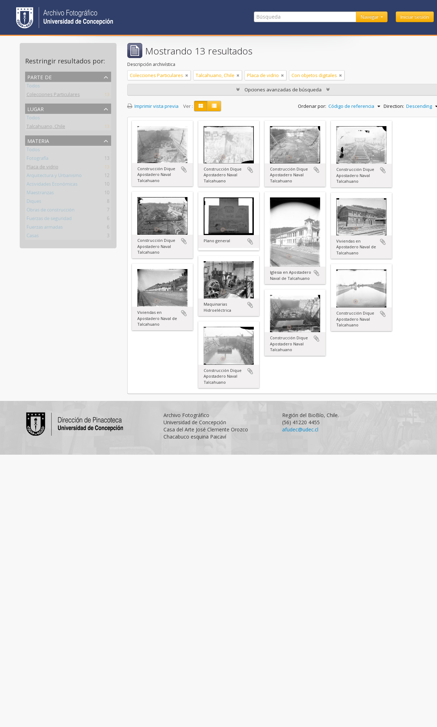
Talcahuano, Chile (46, 127)
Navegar (370, 17)
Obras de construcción (51, 211)
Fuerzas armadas (45, 228)
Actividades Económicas (52, 185)
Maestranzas (40, 194)
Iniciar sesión (414, 17)
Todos (33, 87)
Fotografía (37, 159)
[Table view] (214, 106)
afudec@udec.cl (300, 429)
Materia (38, 140)
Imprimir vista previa (153, 106)
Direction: (394, 106)
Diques (34, 202)
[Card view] (201, 106)
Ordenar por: (312, 106)
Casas (33, 237)
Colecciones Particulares (53, 95)
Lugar (35, 108)
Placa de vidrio (42, 168)
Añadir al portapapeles (183, 169)
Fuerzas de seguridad (49, 219)
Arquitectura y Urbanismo (54, 176)
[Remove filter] (186, 75)
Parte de (39, 76)
